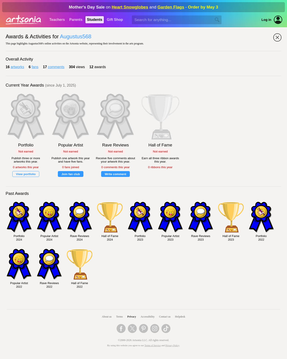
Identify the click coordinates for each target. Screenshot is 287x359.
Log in (266, 20)
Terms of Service (152, 345)
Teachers (57, 20)
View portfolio (26, 174)
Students (94, 20)
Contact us (165, 316)
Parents (76, 20)
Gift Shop (115, 20)
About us (107, 316)
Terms (119, 316)
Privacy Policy (172, 345)
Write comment (115, 174)
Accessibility (148, 316)
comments (56, 67)
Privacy (131, 316)
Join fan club (70, 174)
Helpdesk (180, 316)
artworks (17, 67)
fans (35, 67)
